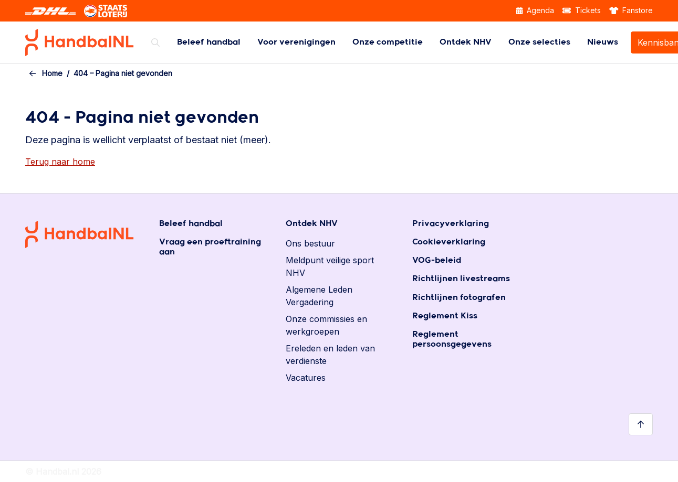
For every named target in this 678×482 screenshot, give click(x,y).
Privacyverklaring (450, 224)
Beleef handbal (209, 42)
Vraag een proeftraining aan (210, 247)
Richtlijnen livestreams (461, 279)
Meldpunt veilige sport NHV (330, 266)
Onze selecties (539, 42)
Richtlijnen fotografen (459, 298)
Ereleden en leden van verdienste (330, 354)
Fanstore (631, 10)
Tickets (581, 10)
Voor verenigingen (296, 42)
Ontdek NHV (466, 42)
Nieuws (602, 42)
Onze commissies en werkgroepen (326, 325)
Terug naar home (60, 161)
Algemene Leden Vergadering (319, 295)
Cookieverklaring (448, 242)
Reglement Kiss (444, 316)
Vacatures (306, 377)
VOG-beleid (436, 260)
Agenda (535, 10)
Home (52, 73)
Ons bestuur (310, 243)
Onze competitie (387, 42)
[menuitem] (209, 42)
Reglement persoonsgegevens (452, 339)
